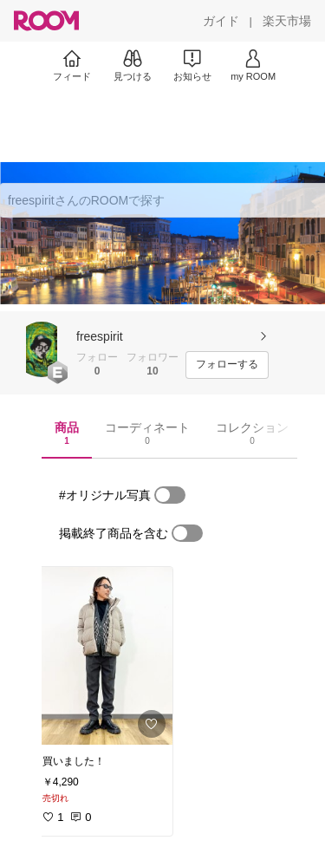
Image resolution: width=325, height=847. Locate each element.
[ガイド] (221, 21)
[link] (102, 656)
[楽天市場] (287, 21)
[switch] (169, 495)
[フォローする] (227, 365)
